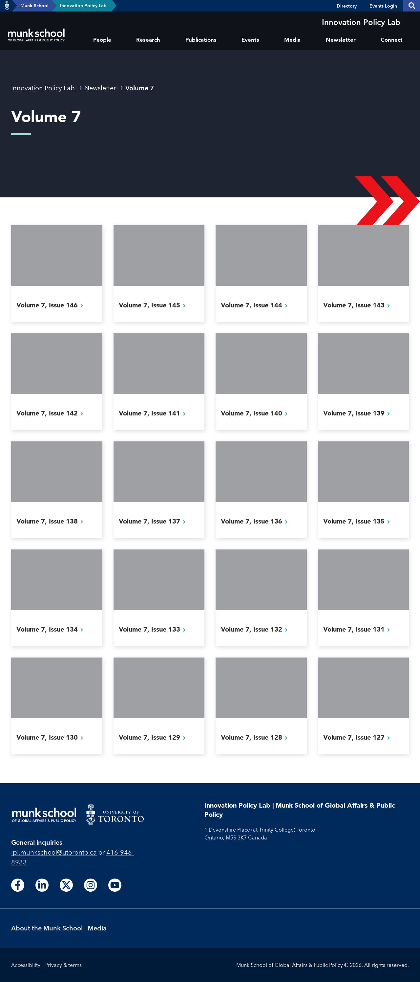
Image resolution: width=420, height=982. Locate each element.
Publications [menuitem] (201, 39)
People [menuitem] (102, 39)
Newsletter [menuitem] (341, 39)
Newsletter (100, 88)
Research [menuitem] (148, 39)
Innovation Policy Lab (83, 6)
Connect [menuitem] (392, 39)
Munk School (34, 6)
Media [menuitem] (292, 39)
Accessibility (25, 965)
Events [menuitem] (250, 39)
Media (97, 928)
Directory (347, 6)
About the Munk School (47, 928)
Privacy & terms (63, 965)
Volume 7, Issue (51, 305)
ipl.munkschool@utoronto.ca (54, 852)
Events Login (383, 6)
